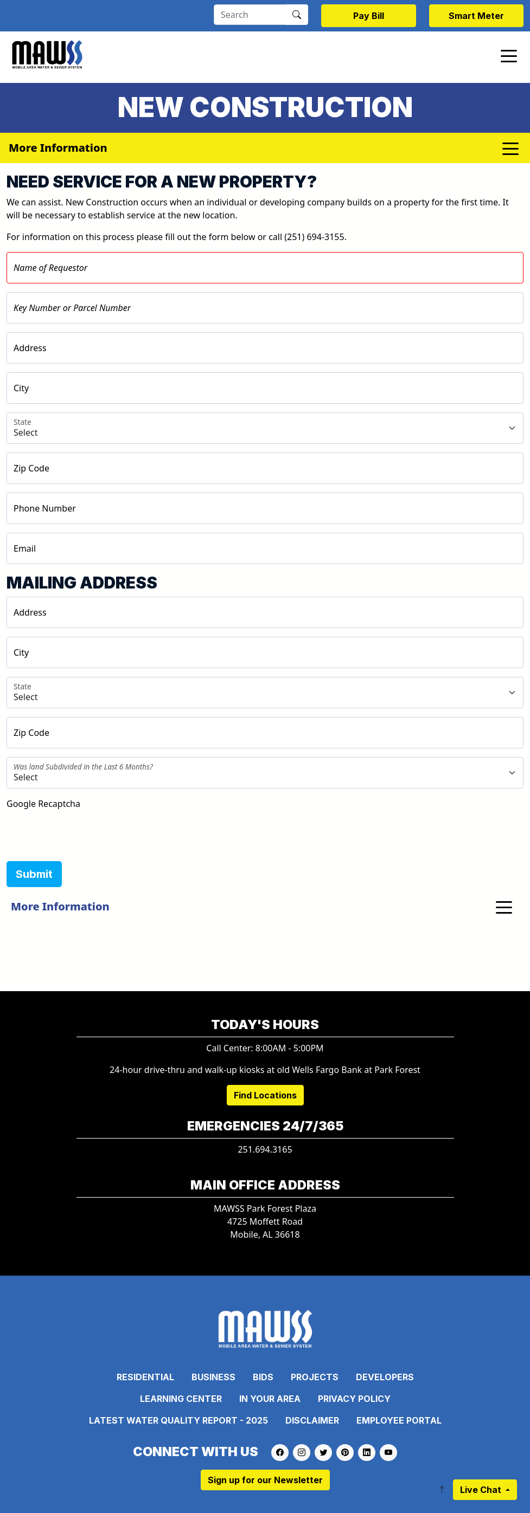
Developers (385, 1377)
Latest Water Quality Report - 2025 (178, 1420)
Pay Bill (368, 15)
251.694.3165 (265, 1149)
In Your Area (270, 1398)
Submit (34, 874)
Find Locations (265, 1095)
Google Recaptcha (43, 804)
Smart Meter (476, 15)
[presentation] (89, 831)
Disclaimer (312, 1420)
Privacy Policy (354, 1398)
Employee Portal (399, 1420)
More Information (60, 906)
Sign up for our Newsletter (265, 1480)
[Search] (250, 14)
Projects (315, 1377)
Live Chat (481, 1489)
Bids (263, 1377)
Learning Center (181, 1398)
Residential (145, 1377)
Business (213, 1377)
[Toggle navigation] (508, 55)
